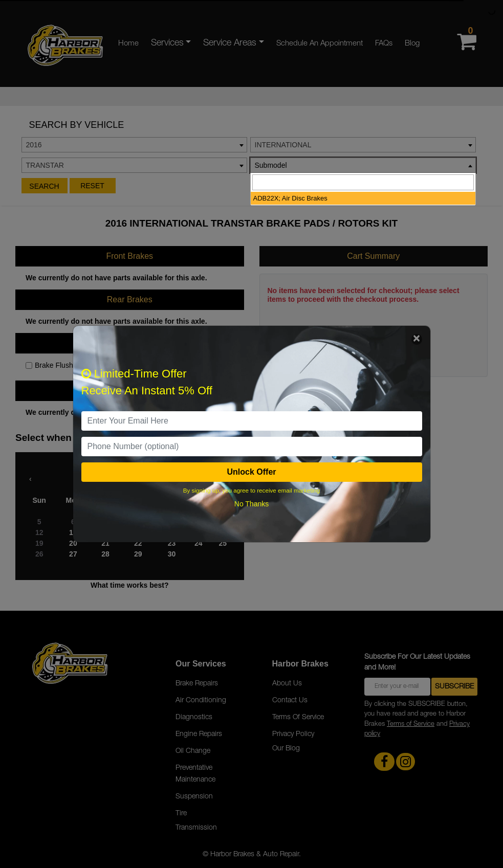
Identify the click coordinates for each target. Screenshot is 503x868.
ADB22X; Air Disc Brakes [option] (290, 198)
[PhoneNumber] (251, 446)
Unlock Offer (251, 472)
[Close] (416, 339)
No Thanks (251, 504)
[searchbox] (363, 182)
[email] (251, 421)
